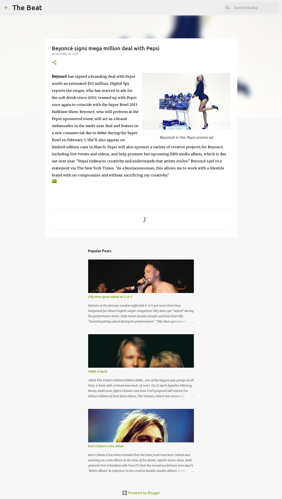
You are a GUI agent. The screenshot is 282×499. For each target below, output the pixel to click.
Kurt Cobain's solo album (106, 446)
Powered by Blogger (141, 493)
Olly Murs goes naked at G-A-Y (110, 297)
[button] (54, 63)
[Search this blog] (255, 7)
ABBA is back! (98, 371)
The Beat (27, 7)
